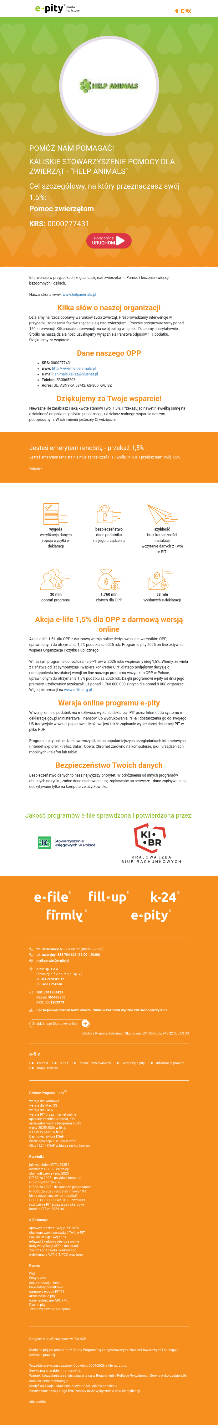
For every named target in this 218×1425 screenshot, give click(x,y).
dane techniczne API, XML (48, 1300)
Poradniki (36, 1157)
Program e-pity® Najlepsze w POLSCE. (58, 1339)
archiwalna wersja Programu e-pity (55, 1123)
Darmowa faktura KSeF (46, 1136)
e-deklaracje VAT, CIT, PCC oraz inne (56, 1255)
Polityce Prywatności (132, 1376)
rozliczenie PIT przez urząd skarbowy (57, 1204)
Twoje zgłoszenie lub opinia (50, 1309)
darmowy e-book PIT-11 (46, 1292)
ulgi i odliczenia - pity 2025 (49, 1173)
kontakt (42, 1063)
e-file (35, 1054)
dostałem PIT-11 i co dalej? (49, 1169)
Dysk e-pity (37, 1305)
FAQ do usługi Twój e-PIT (48, 1237)
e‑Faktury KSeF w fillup (46, 1132)
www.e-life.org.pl (78, 690)
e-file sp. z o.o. (116, 1366)
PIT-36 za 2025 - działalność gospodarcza (60, 1187)
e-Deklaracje (38, 1220)
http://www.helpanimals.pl (74, 368)
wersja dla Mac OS (43, 1105)
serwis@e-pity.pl (56, 961)
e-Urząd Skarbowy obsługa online (54, 1241)
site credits (37, 1402)
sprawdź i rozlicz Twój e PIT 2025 (54, 1228)
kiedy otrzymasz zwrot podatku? (53, 1196)
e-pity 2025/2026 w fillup (47, 1128)
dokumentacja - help (44, 1283)
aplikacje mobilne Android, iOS (52, 1119)
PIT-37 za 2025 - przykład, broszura (55, 1178)
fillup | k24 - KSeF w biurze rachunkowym (59, 1146)
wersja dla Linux (41, 1110)
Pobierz (48, 1092)
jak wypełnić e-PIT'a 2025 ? (49, 1165)
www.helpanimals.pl (79, 294)
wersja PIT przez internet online (52, 1115)
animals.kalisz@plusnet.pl (76, 374)
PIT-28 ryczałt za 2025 (46, 1182)
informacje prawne (170, 1063)
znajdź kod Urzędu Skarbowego (52, 1250)
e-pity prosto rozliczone (57, 8)
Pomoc (34, 1266)
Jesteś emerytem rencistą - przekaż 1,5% (86, 448)
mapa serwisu (47, 1068)
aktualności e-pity (42, 1296)
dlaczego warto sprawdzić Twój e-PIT (57, 1233)
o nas (64, 1063)
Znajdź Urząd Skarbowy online (55, 1024)
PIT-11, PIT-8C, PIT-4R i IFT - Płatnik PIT (58, 1200)
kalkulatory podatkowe (46, 1287)
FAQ (32, 1274)
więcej (34, 468)
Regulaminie (105, 1376)
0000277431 (59, 223)
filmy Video (37, 1278)
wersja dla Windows (44, 1101)
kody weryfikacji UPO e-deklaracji (54, 1246)
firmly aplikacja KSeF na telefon (52, 1141)
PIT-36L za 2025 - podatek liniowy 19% (57, 1191)
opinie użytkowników (95, 1063)
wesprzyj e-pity (134, 1063)
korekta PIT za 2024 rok (47, 1209)
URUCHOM (103, 241)
